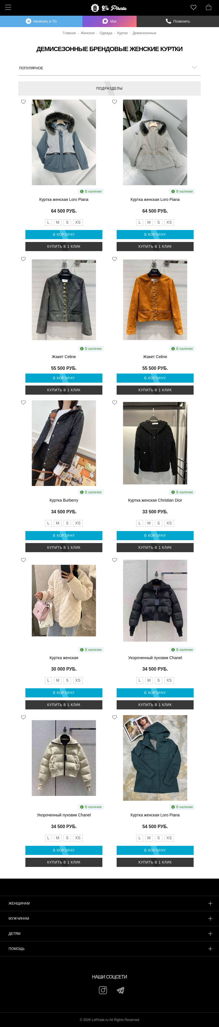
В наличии (91, 191)
